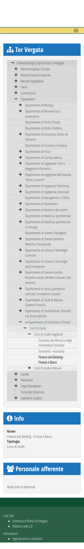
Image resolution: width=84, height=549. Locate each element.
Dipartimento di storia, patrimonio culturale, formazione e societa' (45, 291)
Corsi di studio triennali (47, 368)
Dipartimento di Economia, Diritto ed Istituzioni (46, 137)
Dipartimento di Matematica (41, 203)
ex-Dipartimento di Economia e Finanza (47, 322)
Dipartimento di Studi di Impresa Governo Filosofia (44, 302)
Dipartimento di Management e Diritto (47, 197)
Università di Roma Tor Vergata (29, 521)
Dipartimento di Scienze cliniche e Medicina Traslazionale (44, 241)
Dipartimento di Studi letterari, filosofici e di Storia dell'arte (48, 313)
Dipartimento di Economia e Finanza (46, 145)
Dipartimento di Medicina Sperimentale (48, 215)
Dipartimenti (28, 99)
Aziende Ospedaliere (32, 81)
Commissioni (28, 93)
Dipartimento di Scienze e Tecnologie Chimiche (46, 253)
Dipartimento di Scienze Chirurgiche (45, 232)
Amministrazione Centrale (35, 69)
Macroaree (27, 380)
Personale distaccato (32, 392)
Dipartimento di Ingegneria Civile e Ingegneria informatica (45, 166)
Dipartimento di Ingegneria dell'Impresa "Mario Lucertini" (48, 177)
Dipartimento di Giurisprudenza (43, 157)
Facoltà (25, 374)
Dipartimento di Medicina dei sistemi (46, 209)
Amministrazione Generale (36, 75)
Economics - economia (52, 351)
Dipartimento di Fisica (37, 151)
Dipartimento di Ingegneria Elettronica (47, 185)
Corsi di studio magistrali (48, 334)
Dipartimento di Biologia (39, 105)
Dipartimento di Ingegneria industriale (47, 191)
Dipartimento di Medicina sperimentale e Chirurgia (48, 224)
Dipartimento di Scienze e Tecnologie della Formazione (46, 264)
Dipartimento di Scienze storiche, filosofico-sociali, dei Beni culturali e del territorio (48, 277)
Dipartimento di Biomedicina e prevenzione (42, 114)
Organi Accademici (31, 386)
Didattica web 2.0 (22, 526)
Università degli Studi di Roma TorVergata (40, 63)
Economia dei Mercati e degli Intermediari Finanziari (55, 343)
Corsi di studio (38, 328)
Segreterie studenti (31, 398)
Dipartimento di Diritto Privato (42, 122)
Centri (24, 87)
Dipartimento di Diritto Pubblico (43, 128)
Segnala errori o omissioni (27, 538)
